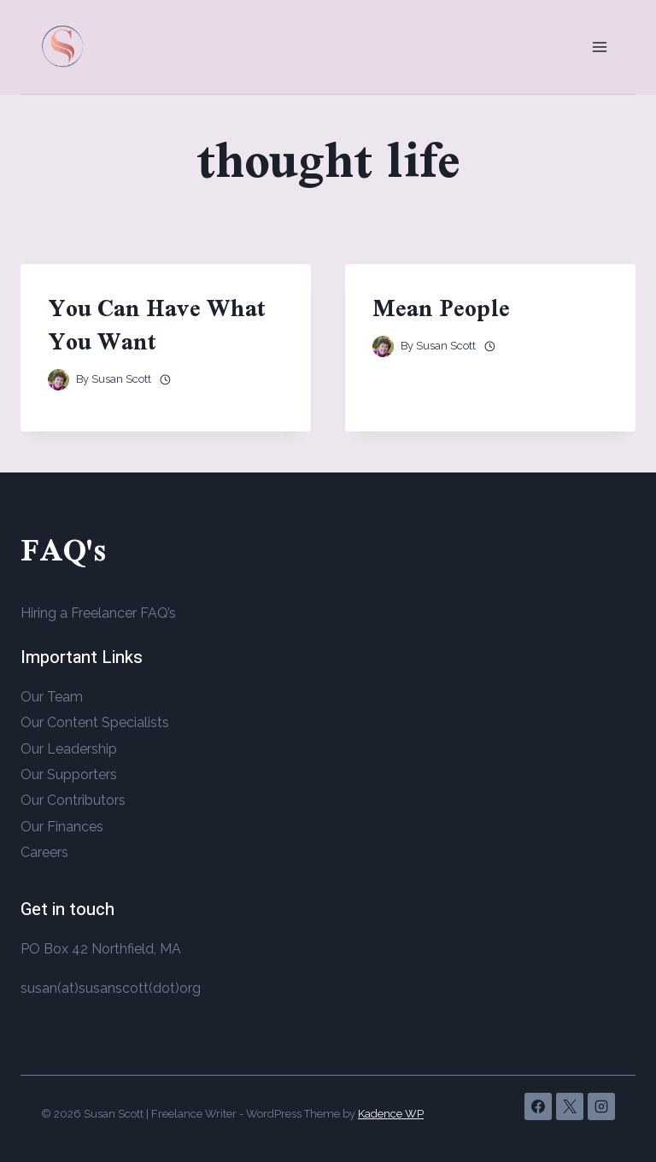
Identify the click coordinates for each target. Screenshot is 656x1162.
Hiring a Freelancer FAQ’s (98, 613)
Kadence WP (391, 1113)
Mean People (441, 308)
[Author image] (58, 379)
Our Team (51, 697)
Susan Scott (121, 379)
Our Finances (61, 827)
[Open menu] (599, 46)
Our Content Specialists (94, 722)
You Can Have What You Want (157, 324)
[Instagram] (601, 1106)
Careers (44, 852)
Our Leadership (68, 749)
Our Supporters (68, 774)
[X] (569, 1106)
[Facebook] (538, 1106)
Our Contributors (73, 800)
